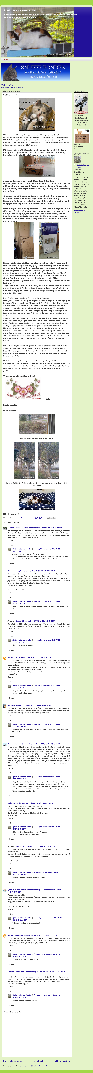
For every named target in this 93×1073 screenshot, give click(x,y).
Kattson (11, 705)
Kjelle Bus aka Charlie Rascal (20, 890)
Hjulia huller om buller (20, 10)
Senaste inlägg (12, 1061)
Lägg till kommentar (12, 1012)
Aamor (10, 571)
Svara (10, 540)
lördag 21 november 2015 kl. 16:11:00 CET (35, 621)
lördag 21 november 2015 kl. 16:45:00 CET (32, 657)
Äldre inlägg (62, 1061)
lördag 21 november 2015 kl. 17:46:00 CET (42, 744)
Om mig (13, 59)
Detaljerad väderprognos (12, 87)
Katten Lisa (13, 935)
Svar (12, 545)
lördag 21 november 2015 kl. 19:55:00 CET (33, 803)
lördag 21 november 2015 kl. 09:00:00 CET (41, 528)
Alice (10, 657)
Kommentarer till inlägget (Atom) (32, 1066)
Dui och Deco (14, 528)
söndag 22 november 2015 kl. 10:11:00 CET (36, 846)
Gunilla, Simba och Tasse (19, 972)
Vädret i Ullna (7, 85)
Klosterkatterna (14, 744)
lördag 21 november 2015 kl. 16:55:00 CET (35, 705)
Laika (10, 803)
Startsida (5, 59)
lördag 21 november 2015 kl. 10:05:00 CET (34, 571)
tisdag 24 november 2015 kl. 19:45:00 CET (38, 935)
